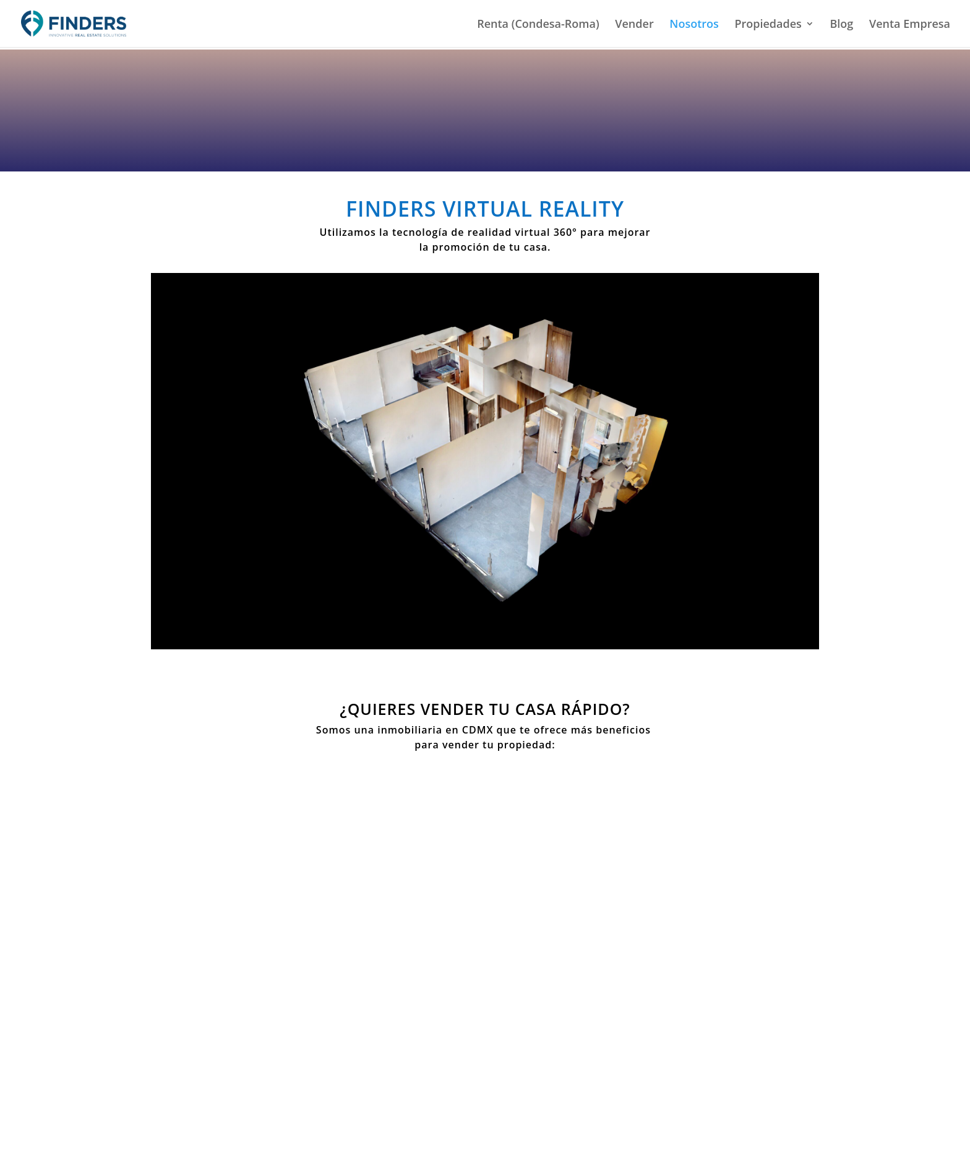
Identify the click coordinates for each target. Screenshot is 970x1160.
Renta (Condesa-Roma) (538, 25)
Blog (841, 25)
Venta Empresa (909, 25)
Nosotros (693, 25)
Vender (634, 25)
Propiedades (767, 25)
